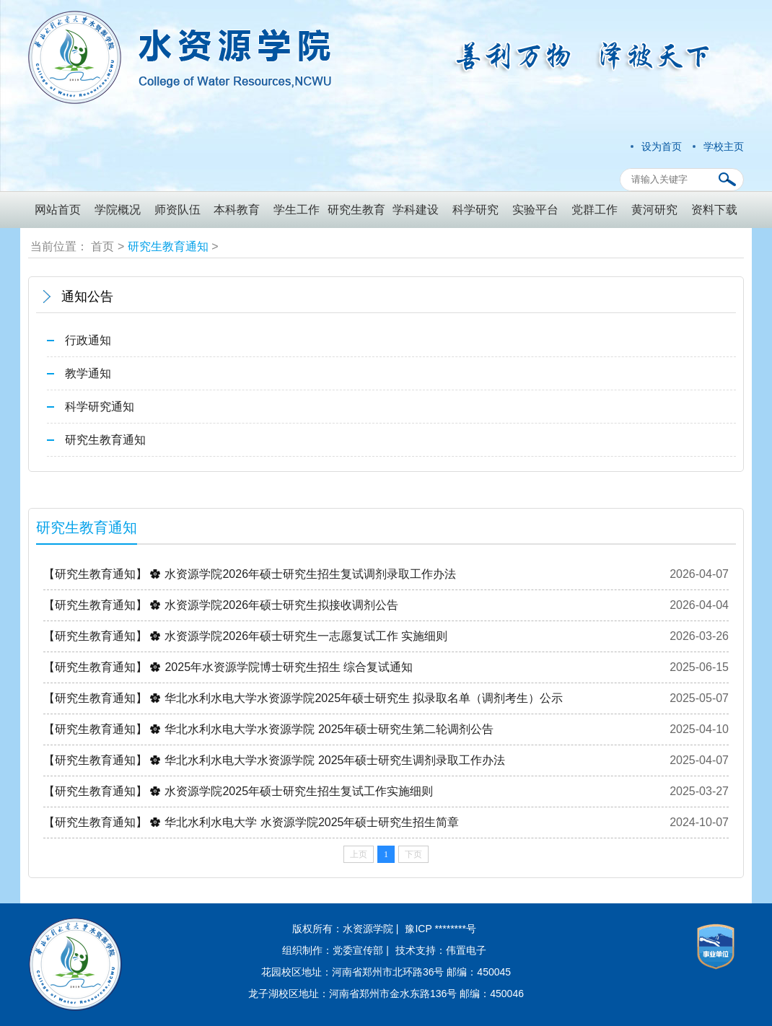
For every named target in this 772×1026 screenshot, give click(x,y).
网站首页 (58, 209)
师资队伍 (177, 209)
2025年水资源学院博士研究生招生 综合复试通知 (289, 667)
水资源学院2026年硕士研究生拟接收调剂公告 (281, 605)
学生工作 (296, 209)
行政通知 (88, 340)
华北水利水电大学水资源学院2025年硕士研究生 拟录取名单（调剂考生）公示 (364, 698)
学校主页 (723, 146)
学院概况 (118, 209)
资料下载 (714, 209)
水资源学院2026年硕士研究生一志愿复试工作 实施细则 (306, 636)
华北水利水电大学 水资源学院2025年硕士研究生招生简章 (312, 822)
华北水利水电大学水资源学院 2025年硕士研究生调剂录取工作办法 (335, 760)
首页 (102, 246)
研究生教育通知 (168, 246)
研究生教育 (356, 209)
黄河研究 (654, 209)
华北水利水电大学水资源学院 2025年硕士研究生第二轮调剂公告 (329, 729)
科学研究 (475, 209)
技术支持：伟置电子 (440, 950)
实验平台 (535, 209)
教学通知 (88, 373)
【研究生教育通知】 (95, 574)
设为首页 (661, 146)
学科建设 (415, 209)
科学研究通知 (99, 406)
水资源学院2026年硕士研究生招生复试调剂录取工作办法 (310, 574)
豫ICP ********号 (440, 928)
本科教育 (237, 209)
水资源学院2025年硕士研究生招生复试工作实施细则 (299, 791)
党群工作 (594, 209)
